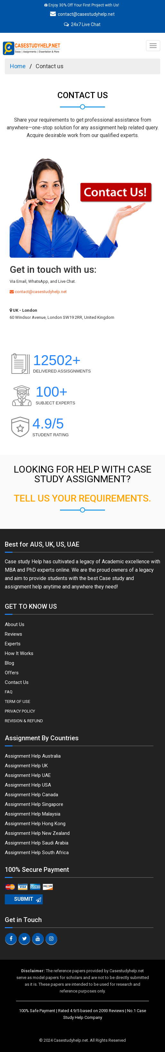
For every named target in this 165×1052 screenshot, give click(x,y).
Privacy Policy (20, 711)
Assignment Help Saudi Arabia (36, 843)
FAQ (9, 691)
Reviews (13, 634)
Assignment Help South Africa (37, 852)
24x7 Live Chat (82, 24)
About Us (14, 624)
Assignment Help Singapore (34, 804)
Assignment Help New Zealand (37, 833)
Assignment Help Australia (33, 756)
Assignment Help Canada (31, 795)
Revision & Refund (24, 720)
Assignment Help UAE (28, 775)
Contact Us (17, 682)
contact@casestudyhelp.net (82, 14)
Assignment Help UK (26, 766)
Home (18, 66)
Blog (9, 663)
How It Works (19, 653)
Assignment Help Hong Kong (35, 823)
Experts (13, 644)
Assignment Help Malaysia (32, 814)
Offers (12, 673)
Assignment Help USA (28, 785)
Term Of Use (17, 701)
